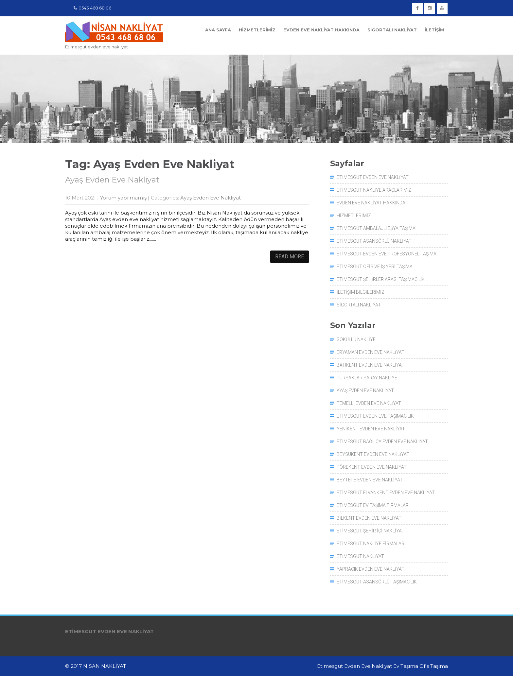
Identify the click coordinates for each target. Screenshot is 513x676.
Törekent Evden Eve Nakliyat (372, 467)
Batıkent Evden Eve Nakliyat (370, 365)
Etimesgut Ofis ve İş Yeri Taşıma (375, 266)
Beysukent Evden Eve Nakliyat (373, 454)
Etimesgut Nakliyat (360, 556)
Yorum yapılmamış (123, 198)
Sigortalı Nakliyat (392, 29)
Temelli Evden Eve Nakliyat (369, 403)
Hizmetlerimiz (257, 29)
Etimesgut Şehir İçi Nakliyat (370, 530)
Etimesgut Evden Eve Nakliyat (373, 177)
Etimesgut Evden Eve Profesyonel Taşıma (386, 253)
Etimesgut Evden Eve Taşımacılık (375, 416)
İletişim (434, 29)
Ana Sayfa (218, 29)
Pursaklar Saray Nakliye (367, 377)
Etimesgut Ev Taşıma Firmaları (373, 505)
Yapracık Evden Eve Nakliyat (370, 569)
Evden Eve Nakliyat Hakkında (321, 29)
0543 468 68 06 (92, 7)
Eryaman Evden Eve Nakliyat (370, 352)
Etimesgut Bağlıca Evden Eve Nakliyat (382, 441)
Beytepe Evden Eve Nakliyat (370, 479)
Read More (289, 256)
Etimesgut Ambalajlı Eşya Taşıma (376, 228)
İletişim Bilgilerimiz (360, 292)
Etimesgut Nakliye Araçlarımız (374, 190)
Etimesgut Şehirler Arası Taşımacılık (381, 279)
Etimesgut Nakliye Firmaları (371, 543)
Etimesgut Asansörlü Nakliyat (374, 241)
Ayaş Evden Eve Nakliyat (112, 179)
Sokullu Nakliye (356, 339)
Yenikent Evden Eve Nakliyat (371, 428)
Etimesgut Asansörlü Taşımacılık (377, 581)
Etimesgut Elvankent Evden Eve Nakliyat (386, 492)
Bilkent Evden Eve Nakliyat (369, 518)
